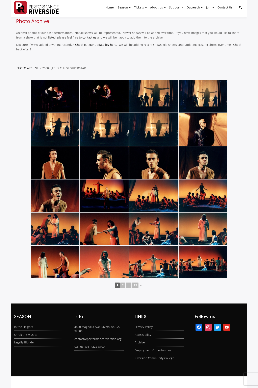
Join (208, 7)
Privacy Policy (144, 327)
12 (135, 285)
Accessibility (143, 335)
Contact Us (225, 7)
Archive (140, 342)
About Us (156, 7)
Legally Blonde (24, 342)
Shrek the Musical (26, 335)
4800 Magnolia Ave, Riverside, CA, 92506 (97, 329)
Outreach (193, 7)
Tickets (139, 7)
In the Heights (23, 327)
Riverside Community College (154, 358)
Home (110, 7)
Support (174, 7)
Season (123, 7)
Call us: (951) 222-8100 (89, 346)
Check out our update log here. (95, 45)
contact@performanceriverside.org (98, 339)
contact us (89, 37)
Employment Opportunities (153, 350)
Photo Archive (27, 68)
